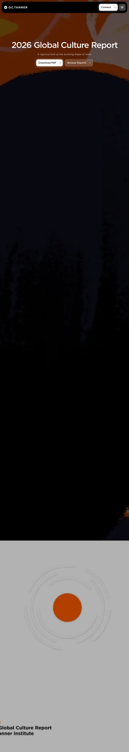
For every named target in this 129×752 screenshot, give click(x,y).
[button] (122, 7)
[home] (51, 7)
